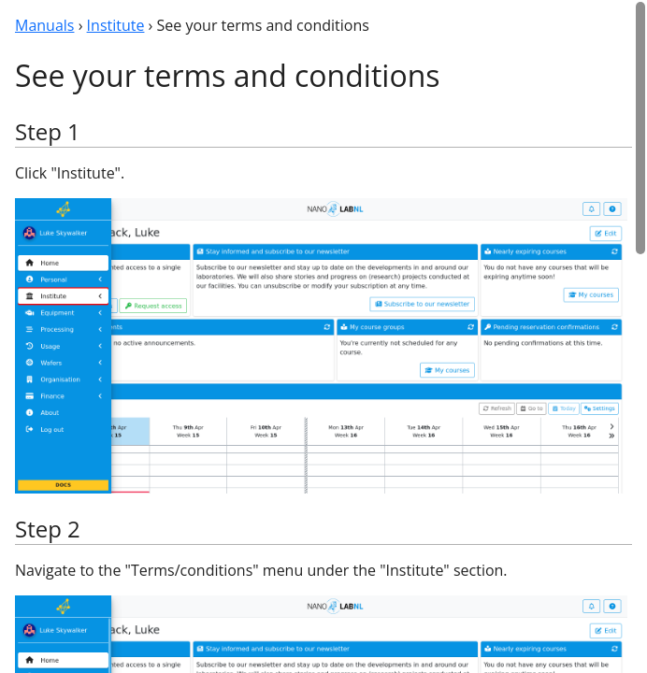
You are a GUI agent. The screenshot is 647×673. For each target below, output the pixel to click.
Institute (116, 25)
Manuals (44, 25)
